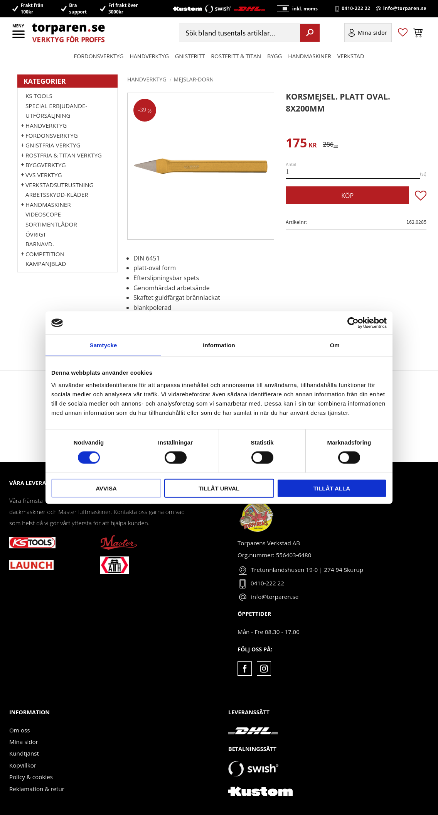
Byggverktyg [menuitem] (45, 165)
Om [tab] (334, 345)
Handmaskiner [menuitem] (309, 56)
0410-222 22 (356, 8)
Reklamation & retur (36, 789)
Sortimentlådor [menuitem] (51, 224)
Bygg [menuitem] (274, 56)
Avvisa (106, 488)
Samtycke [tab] (103, 345)
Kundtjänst (24, 753)
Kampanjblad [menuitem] (45, 263)
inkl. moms (304, 8)
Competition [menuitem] (44, 254)
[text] (301, 144)
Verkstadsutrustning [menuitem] (59, 185)
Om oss (19, 730)
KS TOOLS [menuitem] (38, 96)
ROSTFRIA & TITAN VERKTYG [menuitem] (63, 155)
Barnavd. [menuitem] (39, 244)
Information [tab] (219, 345)
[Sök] (310, 33)
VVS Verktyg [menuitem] (43, 175)
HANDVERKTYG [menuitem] (149, 56)
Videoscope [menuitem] (43, 214)
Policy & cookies (31, 777)
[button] (19, 37)
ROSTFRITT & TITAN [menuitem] (236, 56)
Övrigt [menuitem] (35, 234)
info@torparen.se (404, 8)
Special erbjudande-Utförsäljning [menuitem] (56, 111)
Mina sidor (23, 742)
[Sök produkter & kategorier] (238, 33)
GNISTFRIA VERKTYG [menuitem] (52, 145)
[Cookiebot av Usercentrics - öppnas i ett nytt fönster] (353, 323)
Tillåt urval (219, 488)
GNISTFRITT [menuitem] (190, 56)
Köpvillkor (22, 765)
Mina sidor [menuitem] (372, 33)
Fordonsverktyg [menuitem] (99, 56)
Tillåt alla (331, 488)
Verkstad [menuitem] (350, 56)
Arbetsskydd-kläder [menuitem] (56, 194)
